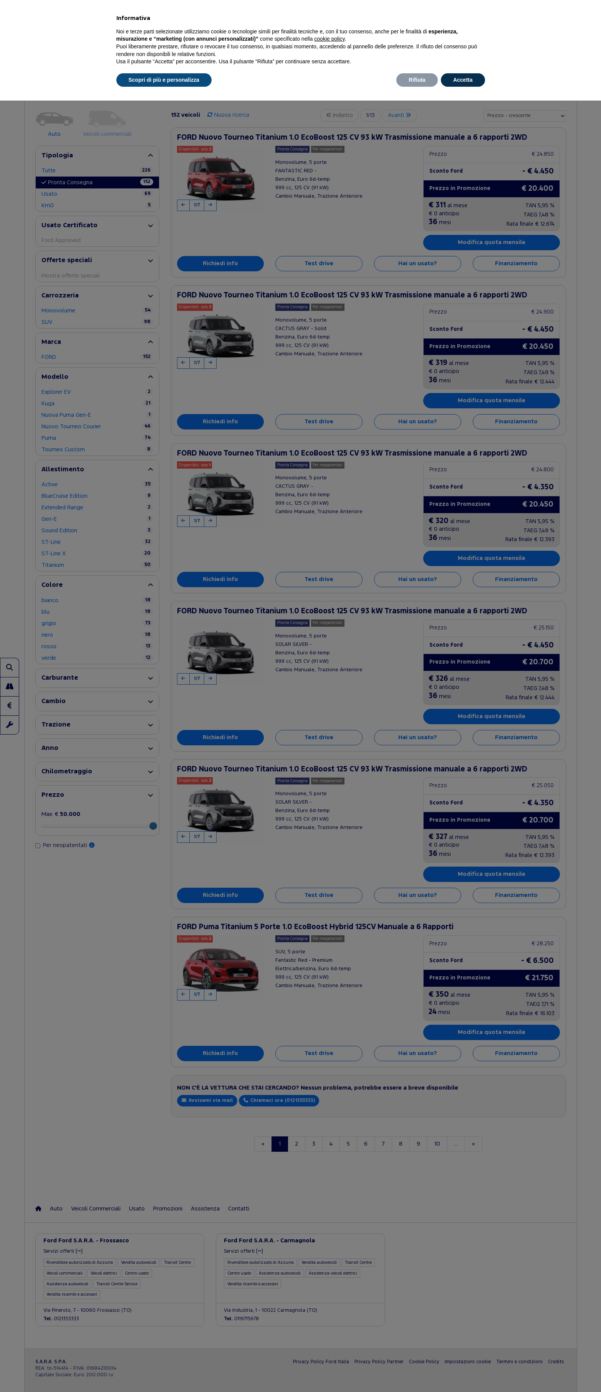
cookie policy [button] (329, 39)
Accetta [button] (463, 80)
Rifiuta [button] (417, 80)
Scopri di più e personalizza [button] (164, 80)
